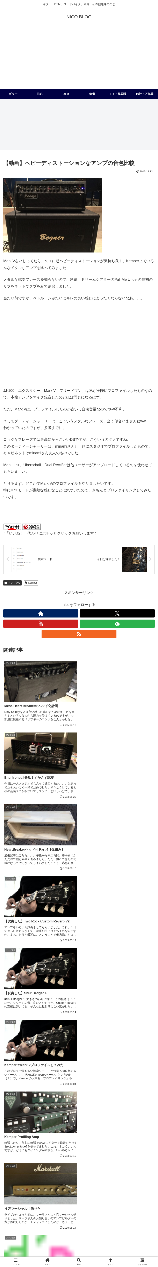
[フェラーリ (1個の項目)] (41, 1229)
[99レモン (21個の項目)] (12, 1201)
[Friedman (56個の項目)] (92, 1188)
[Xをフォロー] (117, 613)
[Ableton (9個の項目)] (30, 1208)
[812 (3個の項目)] (99, 1215)
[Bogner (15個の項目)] (84, 1201)
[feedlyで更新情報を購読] (117, 624)
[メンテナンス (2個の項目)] (117, 1215)
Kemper (31, 582)
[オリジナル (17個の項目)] (66, 1201)
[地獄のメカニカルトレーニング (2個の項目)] (26, 1222)
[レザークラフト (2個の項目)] (141, 1215)
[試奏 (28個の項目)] (78, 1194)
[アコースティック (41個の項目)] (140, 1188)
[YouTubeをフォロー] (40, 624)
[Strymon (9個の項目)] (12, 1208)
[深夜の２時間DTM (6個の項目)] (140, 1208)
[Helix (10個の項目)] (147, 1201)
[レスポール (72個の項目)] (28, 1188)
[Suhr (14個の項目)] (99, 1201)
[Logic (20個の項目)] (28, 1201)
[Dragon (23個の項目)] (93, 1194)
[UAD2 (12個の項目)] (113, 1201)
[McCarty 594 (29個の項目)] (58, 1194)
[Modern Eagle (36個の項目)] (16, 1194)
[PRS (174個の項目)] (10, 1188)
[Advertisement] (79, 58)
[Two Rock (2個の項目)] (143, 1222)
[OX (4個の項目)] (70, 1215)
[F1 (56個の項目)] (76, 1188)
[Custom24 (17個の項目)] (45, 1201)
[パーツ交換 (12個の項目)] (131, 1201)
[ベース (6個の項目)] (117, 1208)
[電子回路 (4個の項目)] (55, 1215)
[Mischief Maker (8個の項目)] (70, 1208)
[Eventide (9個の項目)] (48, 1208)
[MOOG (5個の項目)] (11, 1215)
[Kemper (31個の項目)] (37, 1194)
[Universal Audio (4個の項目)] (32, 1215)
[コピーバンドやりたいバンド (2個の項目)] (71, 1222)
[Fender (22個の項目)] (111, 1194)
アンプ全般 (12, 582)
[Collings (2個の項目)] (103, 1222)
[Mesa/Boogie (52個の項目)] (113, 1188)
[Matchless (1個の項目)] (117, 1229)
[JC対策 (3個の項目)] (84, 1215)
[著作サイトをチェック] (40, 613)
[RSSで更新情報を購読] (79, 634)
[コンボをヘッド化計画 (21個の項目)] (137, 1194)
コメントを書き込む (79, 1130)
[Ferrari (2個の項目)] (123, 1222)
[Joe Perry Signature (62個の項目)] (55, 1188)
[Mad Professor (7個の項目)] (96, 1208)
